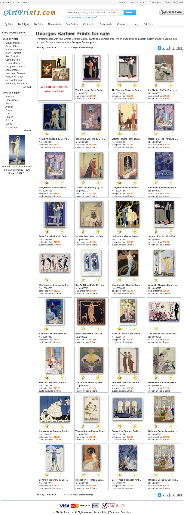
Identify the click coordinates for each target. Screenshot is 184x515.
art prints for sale (45, 42)
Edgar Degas (12, 70)
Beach (8, 110)
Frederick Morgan (14, 49)
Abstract (9, 96)
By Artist (9, 24)
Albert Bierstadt (13, 53)
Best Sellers (72, 24)
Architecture (11, 127)
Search (130, 12)
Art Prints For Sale (29, 12)
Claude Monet (12, 43)
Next (179, 47)
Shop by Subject (11, 92)
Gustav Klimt (11, 46)
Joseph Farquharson (15, 66)
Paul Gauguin (12, 56)
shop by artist (62, 42)
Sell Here (148, 24)
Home (122, 2)
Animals (9, 107)
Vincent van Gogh (14, 76)
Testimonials (106, 24)
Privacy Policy (101, 512)
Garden (9, 117)
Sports (8, 123)
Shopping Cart (173, 12)
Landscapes (11, 100)
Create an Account (19, 2)
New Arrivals (54, 24)
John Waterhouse (14, 80)
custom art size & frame (86, 98)
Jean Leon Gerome (15, 73)
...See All (26, 87)
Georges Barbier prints (84, 42)
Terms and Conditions (120, 512)
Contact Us (170, 2)
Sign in (3, 2)
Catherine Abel (12, 59)
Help (181, 2)
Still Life (9, 120)
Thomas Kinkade (13, 63)
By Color (38, 24)
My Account (137, 2)
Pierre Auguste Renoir (16, 83)
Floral (8, 103)
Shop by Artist (10, 39)
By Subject (23, 24)
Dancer (9, 113)
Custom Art (155, 2)
